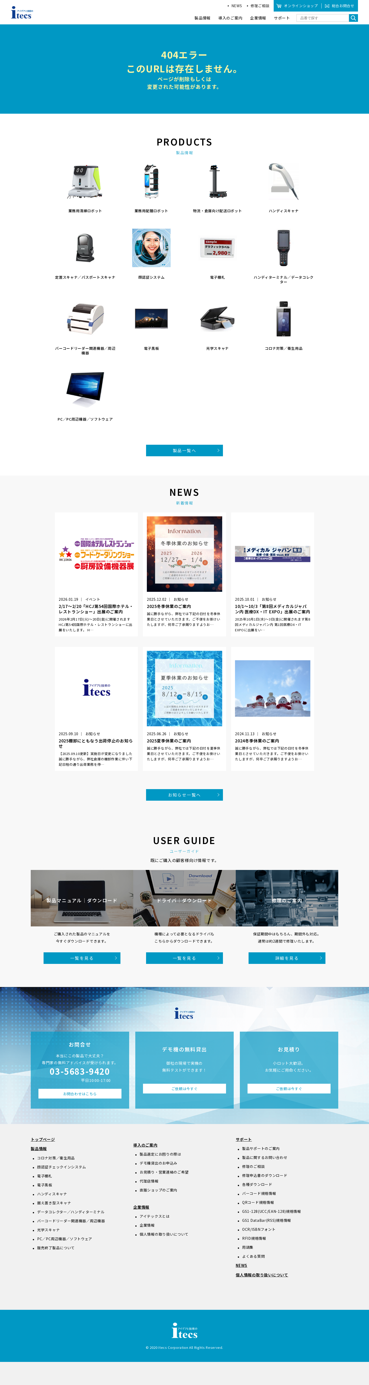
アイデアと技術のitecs (22, 12)
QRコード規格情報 (258, 1202)
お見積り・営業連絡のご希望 (164, 1172)
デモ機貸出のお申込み (158, 1163)
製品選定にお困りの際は (160, 1154)
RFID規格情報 (254, 1238)
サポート (244, 1139)
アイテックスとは (155, 1216)
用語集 (247, 1247)
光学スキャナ (48, 1229)
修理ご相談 (260, 5)
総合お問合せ (343, 5)
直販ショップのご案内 (158, 1190)
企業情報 (141, 1207)
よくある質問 (253, 1256)
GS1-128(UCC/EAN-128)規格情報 (271, 1211)
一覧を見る (82, 958)
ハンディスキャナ (52, 1193)
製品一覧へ (184, 450)
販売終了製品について (56, 1247)
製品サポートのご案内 (261, 1148)
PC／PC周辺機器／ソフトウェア (64, 1238)
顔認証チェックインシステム (61, 1166)
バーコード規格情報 (259, 1193)
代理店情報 (149, 1181)
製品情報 (39, 1148)
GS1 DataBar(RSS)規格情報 (266, 1220)
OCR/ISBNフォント (258, 1229)
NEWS (236, 5)
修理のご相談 (253, 1166)
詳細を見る (287, 958)
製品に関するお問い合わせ (264, 1157)
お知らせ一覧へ (184, 795)
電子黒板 (44, 1184)
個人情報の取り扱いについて (164, 1234)
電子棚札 (44, 1175)
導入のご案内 (145, 1145)
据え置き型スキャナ (54, 1202)
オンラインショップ (301, 5)
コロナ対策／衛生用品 (56, 1157)
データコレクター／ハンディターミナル (71, 1211)
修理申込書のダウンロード (264, 1175)
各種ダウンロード (257, 1184)
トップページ (43, 1139)
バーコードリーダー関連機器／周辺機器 (71, 1220)
